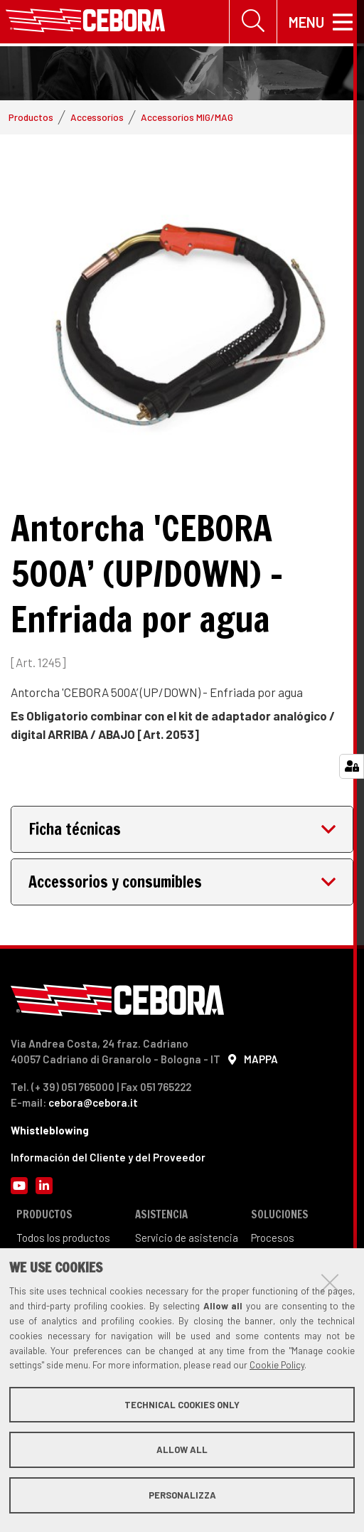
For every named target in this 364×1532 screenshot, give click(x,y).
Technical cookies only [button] (182, 1404)
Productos (31, 119)
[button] (182, 831)
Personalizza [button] (182, 1495)
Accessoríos (97, 119)
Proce (264, 1239)
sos (285, 1239)
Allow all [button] (182, 1449)
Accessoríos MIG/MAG (187, 119)
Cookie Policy (277, 1365)
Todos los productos (63, 1239)
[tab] (182, 831)
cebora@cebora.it (93, 1104)
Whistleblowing (50, 1131)
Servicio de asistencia (186, 1239)
